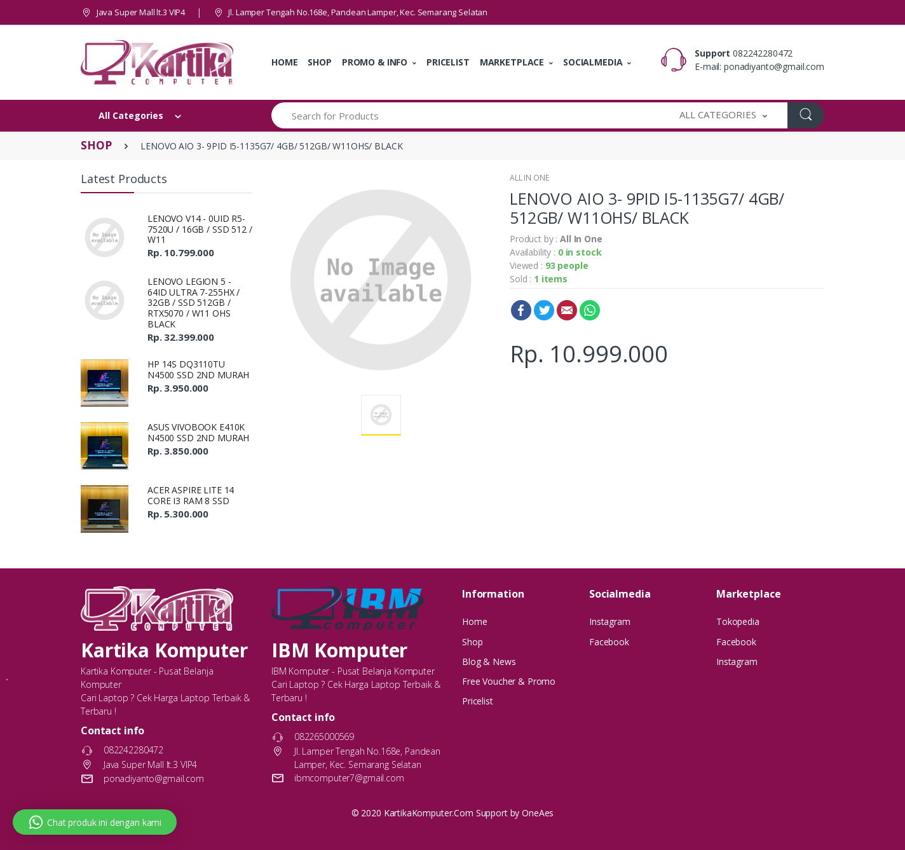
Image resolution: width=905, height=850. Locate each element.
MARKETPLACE (512, 62)
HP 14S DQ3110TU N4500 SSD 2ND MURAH (198, 369)
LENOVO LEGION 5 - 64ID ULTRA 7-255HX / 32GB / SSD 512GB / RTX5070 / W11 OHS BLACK (193, 302)
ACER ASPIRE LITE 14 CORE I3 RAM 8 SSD (190, 495)
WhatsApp (590, 310)
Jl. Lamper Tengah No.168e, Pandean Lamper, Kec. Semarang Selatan (350, 12)
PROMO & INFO (374, 62)
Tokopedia (737, 621)
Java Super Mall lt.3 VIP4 (133, 12)
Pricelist (477, 701)
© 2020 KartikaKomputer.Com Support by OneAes (452, 813)
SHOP (319, 62)
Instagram (609, 621)
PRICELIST (448, 62)
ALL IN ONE (529, 177)
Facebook (521, 310)
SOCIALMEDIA (592, 62)
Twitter (544, 310)
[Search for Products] (465, 115)
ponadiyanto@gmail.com (774, 66)
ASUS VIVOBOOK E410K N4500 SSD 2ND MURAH (198, 432)
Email (567, 310)
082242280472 (763, 53)
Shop (472, 642)
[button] (723, 115)
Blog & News (488, 661)
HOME (284, 62)
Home (474, 621)
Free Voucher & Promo (508, 681)
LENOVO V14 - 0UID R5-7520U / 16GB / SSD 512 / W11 (199, 229)
